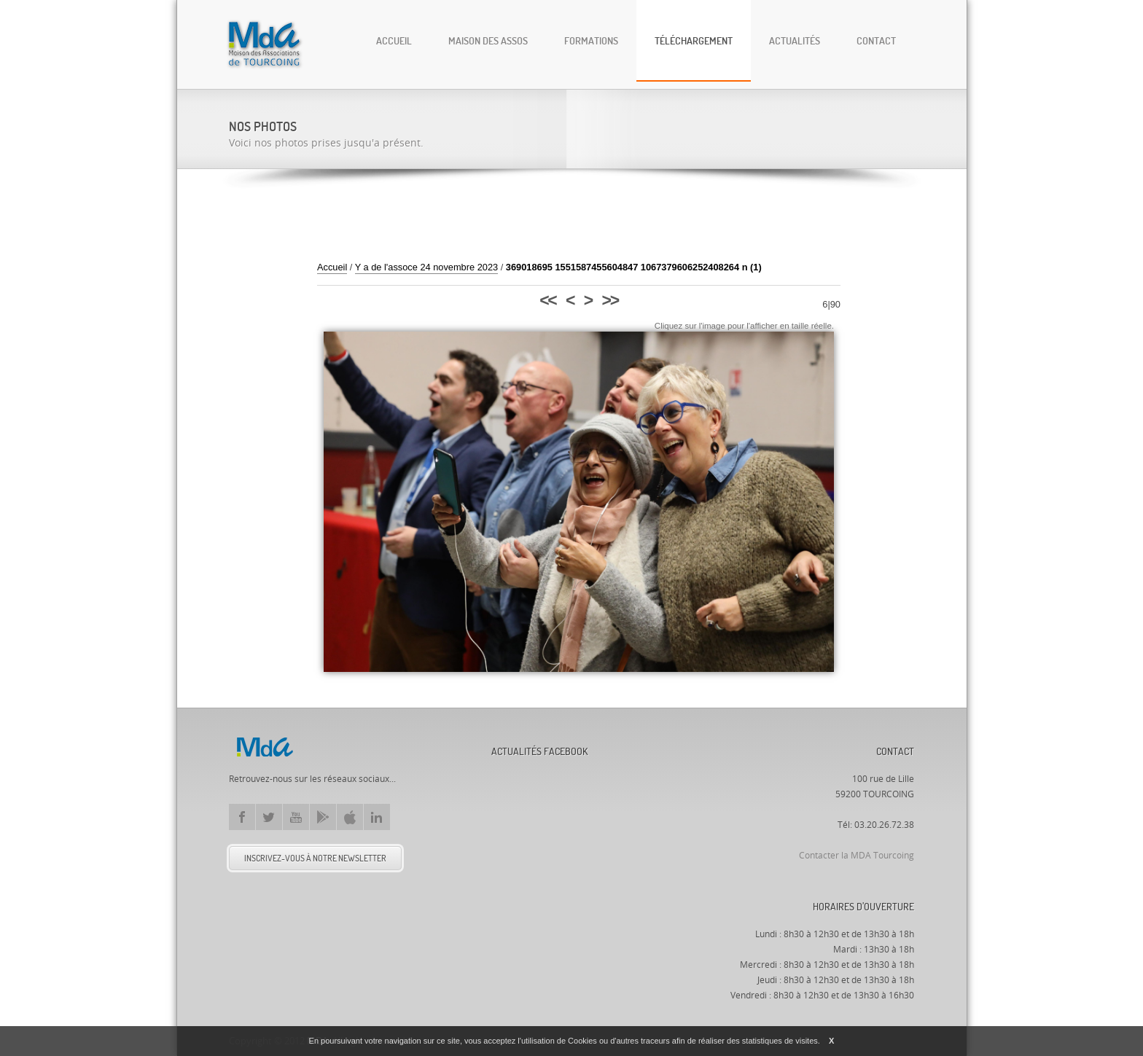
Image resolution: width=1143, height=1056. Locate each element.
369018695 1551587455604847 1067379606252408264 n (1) (634, 267)
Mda (264, 747)
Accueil (394, 40)
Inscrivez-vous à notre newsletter (315, 858)
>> (610, 300)
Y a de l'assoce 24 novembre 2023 (426, 267)
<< (547, 300)
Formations (591, 40)
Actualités (794, 40)
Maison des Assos (488, 40)
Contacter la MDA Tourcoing (856, 855)
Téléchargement (694, 40)
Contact (876, 40)
